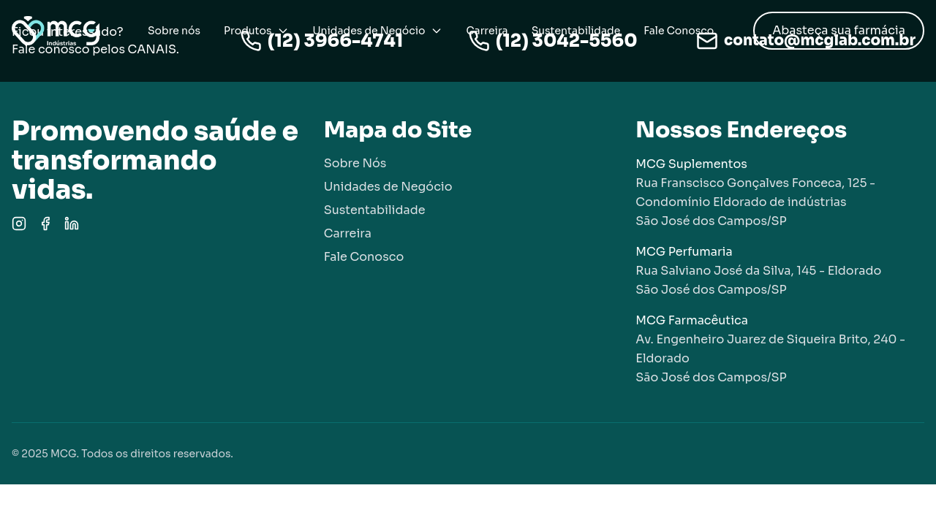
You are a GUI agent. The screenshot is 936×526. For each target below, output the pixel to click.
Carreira (486, 30)
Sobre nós (174, 30)
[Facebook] (45, 223)
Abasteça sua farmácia (838, 30)
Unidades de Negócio (377, 30)
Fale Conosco (679, 30)
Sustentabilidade (576, 30)
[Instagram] (19, 223)
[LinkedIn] (71, 223)
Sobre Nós (355, 163)
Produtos (256, 30)
